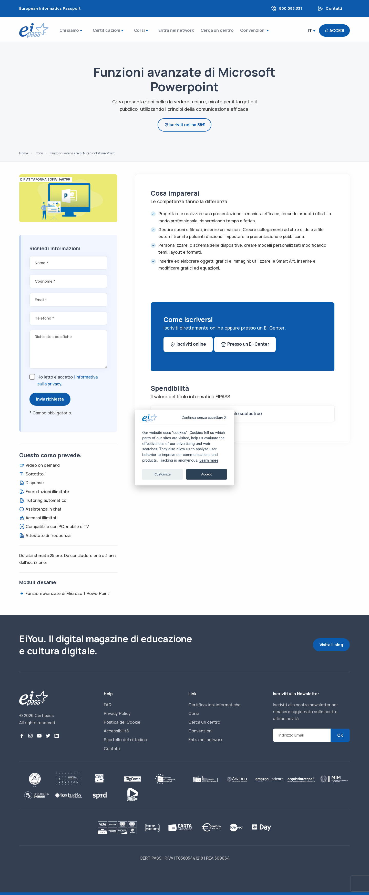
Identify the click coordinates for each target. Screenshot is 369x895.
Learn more (208, 460)
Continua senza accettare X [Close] (203, 417)
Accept (206, 474)
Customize (163, 474)
